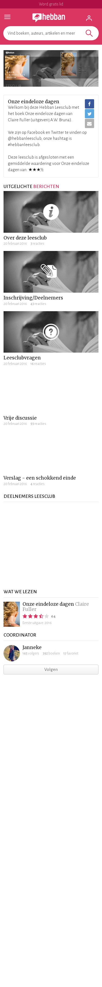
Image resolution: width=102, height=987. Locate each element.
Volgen (51, 669)
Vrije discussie (20, 418)
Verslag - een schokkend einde (40, 478)
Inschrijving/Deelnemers (33, 298)
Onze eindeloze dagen (48, 604)
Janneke (32, 647)
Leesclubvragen (22, 358)
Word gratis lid (51, 4)
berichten (46, 186)
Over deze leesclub (25, 238)
